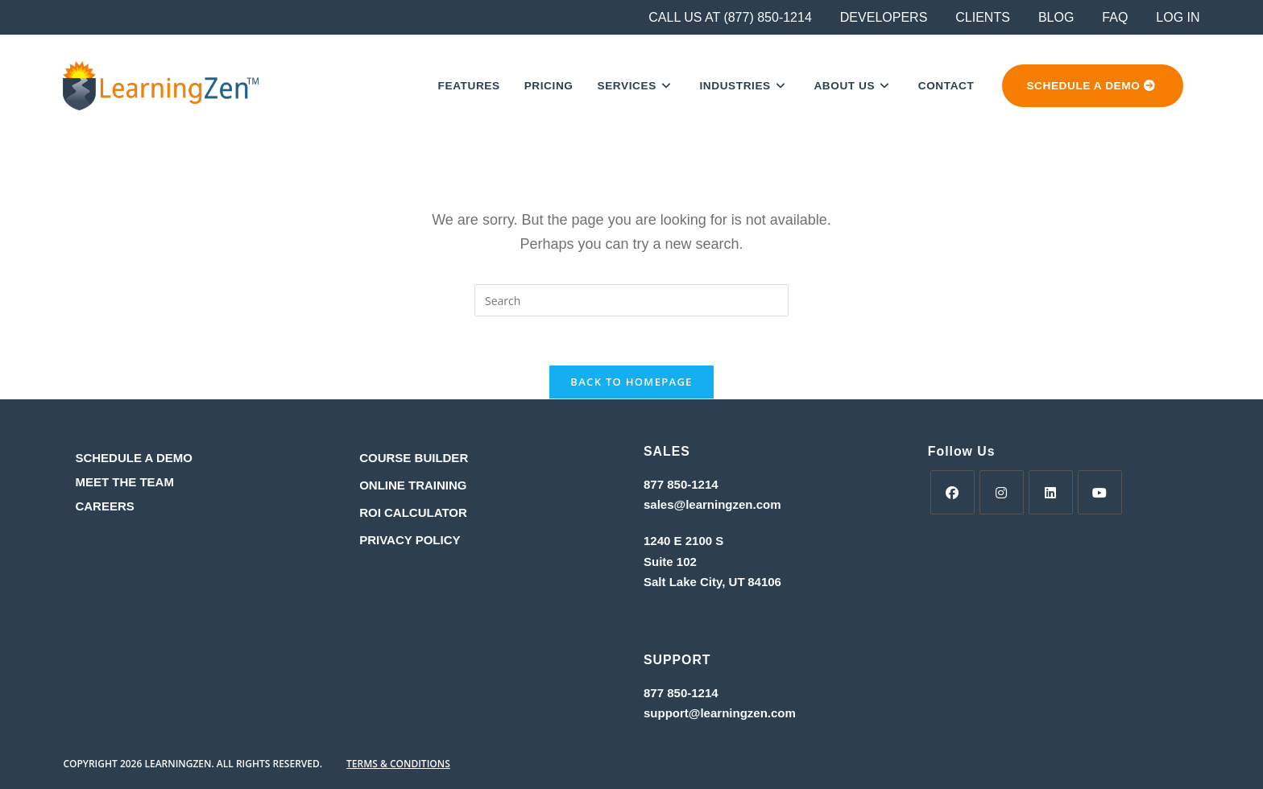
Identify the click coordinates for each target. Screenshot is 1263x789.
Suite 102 (670, 561)
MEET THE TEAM (124, 482)
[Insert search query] (631, 300)
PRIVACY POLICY (409, 540)
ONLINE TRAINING (412, 485)
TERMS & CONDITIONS (398, 763)
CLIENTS (982, 17)
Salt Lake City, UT (694, 582)
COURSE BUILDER (413, 458)
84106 (764, 582)
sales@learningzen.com (712, 504)
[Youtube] (1100, 492)
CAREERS (104, 506)
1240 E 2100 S (685, 540)
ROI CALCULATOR (413, 512)
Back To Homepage (631, 381)
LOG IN (1177, 17)
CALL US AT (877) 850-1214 (730, 17)
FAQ (1115, 17)
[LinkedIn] (1051, 492)
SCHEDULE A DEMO (134, 458)
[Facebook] (952, 492)
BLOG (1056, 17)
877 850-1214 (681, 484)
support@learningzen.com (720, 713)
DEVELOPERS (883, 17)
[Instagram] (1001, 492)
